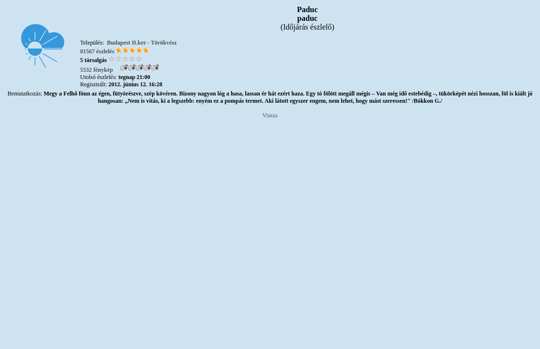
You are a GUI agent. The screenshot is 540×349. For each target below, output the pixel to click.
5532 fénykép (96, 69)
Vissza (269, 115)
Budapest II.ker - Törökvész (142, 42)
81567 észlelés (97, 51)
